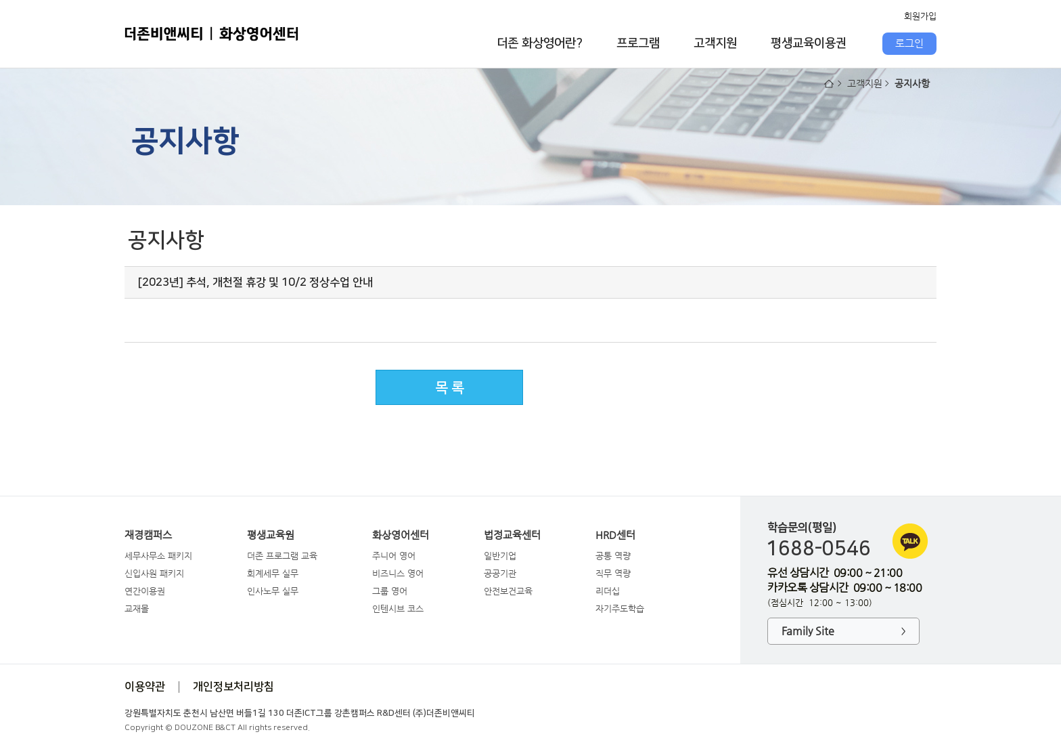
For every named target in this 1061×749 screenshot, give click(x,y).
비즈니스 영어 (398, 573)
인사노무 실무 (272, 591)
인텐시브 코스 (398, 608)
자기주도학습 (619, 608)
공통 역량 (613, 556)
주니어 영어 (393, 556)
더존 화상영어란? (540, 43)
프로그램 (638, 43)
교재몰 (137, 608)
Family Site (843, 631)
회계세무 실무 (272, 573)
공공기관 (500, 573)
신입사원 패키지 (154, 573)
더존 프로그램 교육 (282, 556)
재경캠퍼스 (148, 535)
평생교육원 (270, 535)
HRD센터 (615, 535)
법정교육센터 (512, 535)
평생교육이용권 (808, 43)
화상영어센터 (400, 535)
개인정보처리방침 (233, 687)
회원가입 (920, 16)
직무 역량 (613, 573)
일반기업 (500, 556)
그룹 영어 (389, 591)
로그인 (909, 43)
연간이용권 (145, 591)
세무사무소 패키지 (158, 556)
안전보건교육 (508, 591)
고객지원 (715, 43)
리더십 (607, 591)
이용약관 (145, 687)
